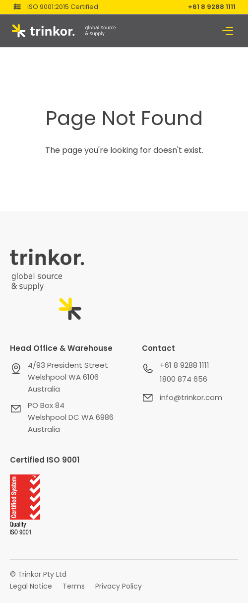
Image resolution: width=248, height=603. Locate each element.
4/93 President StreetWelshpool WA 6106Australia (68, 377)
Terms (73, 586)
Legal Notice (31, 586)
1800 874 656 (183, 379)
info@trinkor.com (191, 397)
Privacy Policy (118, 586)
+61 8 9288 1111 (212, 6)
